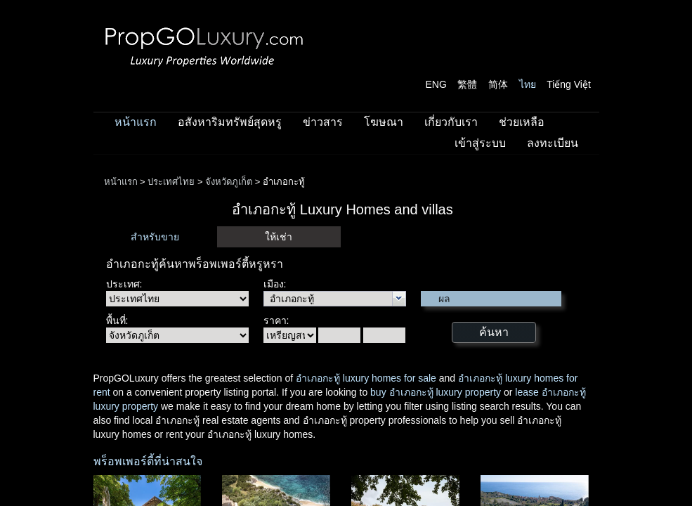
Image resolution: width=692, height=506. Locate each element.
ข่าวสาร (323, 122)
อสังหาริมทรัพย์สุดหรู (230, 122)
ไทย (527, 84)
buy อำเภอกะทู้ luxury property (435, 392)
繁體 (467, 84)
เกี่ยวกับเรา (451, 122)
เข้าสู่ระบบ (480, 143)
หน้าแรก (136, 122)
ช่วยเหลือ (521, 122)
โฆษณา (383, 122)
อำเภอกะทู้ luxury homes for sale (366, 378)
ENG (436, 84)
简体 (498, 84)
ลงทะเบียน (552, 143)
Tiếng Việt (569, 84)
